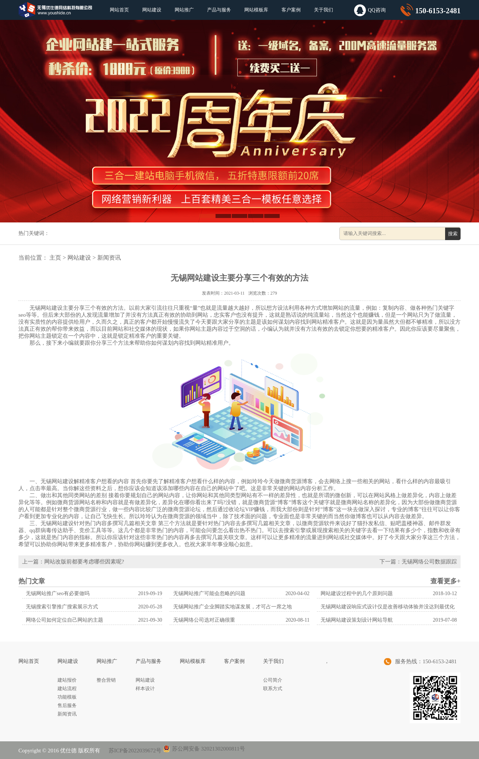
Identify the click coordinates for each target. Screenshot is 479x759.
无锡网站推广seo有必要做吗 (58, 593)
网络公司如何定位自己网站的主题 (64, 620)
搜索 (453, 233)
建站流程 (67, 688)
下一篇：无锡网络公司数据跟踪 (418, 562)
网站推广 (184, 10)
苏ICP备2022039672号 (134, 750)
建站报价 (67, 680)
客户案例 (291, 10)
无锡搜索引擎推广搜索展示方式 (62, 606)
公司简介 (272, 680)
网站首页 (119, 10)
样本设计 (145, 688)
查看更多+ (445, 581)
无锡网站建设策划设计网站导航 (357, 620)
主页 (55, 257)
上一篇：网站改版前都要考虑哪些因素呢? (73, 562)
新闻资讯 (109, 257)
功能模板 (67, 697)
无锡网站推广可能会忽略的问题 (209, 593)
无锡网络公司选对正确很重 (204, 620)
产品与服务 (219, 10)
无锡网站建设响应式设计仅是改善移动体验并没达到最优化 (388, 606)
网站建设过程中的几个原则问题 (357, 593)
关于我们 (323, 10)
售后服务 (67, 705)
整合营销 (106, 680)
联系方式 (272, 688)
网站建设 (151, 10)
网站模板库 (256, 10)
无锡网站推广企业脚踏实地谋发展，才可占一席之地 (232, 606)
